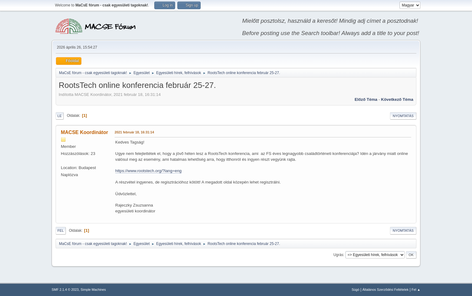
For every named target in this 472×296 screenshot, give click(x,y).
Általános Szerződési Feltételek (385, 289)
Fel (60, 230)
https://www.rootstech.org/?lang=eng (148, 170)
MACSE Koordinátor (84, 132)
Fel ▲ (415, 289)
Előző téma (366, 99)
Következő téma (397, 99)
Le (59, 116)
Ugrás (338, 255)
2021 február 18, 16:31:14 (134, 132)
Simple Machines (93, 289)
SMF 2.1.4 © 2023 (65, 289)
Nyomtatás (403, 116)
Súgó (355, 289)
